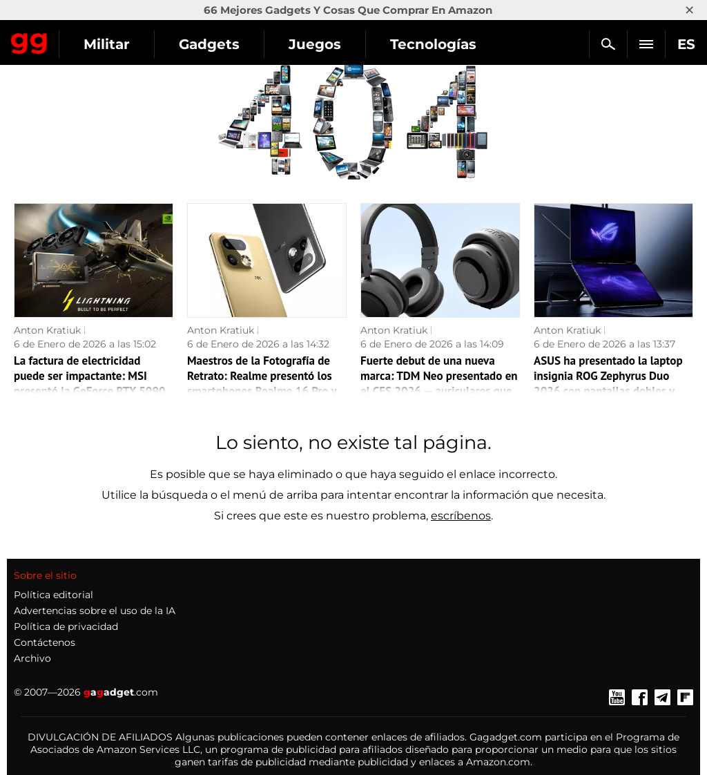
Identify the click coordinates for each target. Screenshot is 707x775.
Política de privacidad (66, 626)
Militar (107, 44)
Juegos (315, 44)
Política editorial (53, 595)
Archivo (32, 658)
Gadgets (209, 44)
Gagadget (29, 40)
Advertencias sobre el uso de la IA (94, 610)
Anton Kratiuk (47, 330)
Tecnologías (433, 44)
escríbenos (461, 515)
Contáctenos (44, 642)
